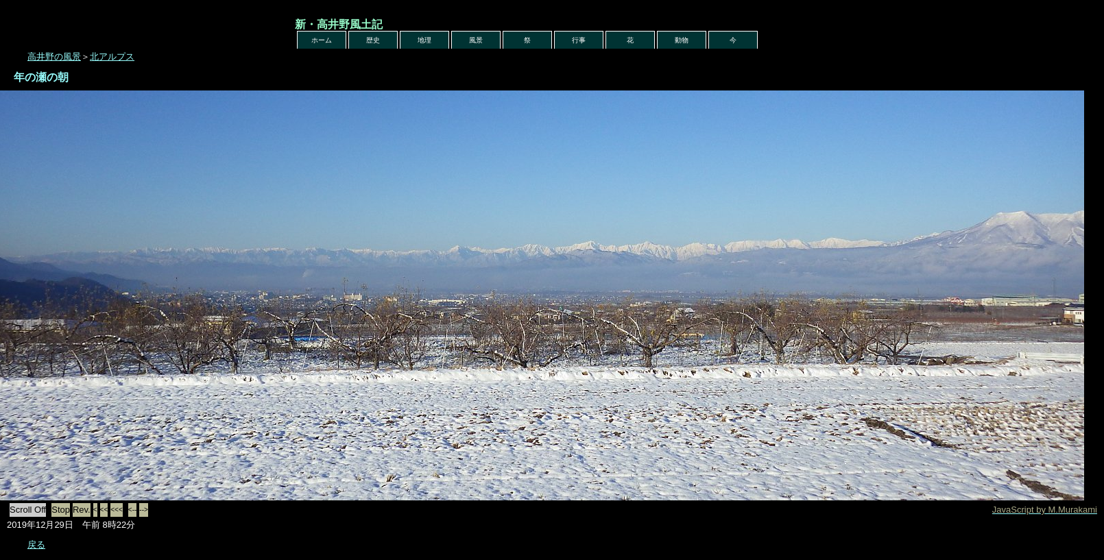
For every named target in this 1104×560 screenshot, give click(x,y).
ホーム (321, 40)
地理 (424, 40)
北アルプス (112, 56)
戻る (36, 544)
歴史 (373, 40)
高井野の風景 (54, 56)
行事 (579, 40)
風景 (476, 40)
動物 (681, 40)
